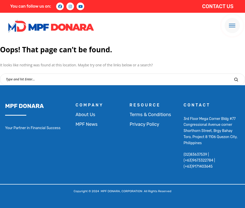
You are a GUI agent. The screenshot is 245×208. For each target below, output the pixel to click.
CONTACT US (218, 6)
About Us (85, 114)
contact (196, 105)
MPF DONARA (24, 105)
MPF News (86, 124)
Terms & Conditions (150, 114)
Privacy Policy (144, 124)
